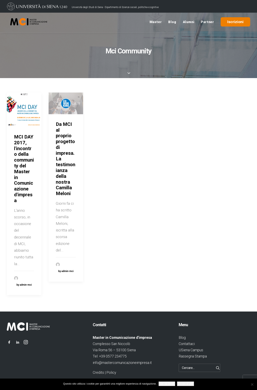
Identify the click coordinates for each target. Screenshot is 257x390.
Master (156, 23)
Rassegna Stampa (193, 356)
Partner (207, 23)
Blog (172, 23)
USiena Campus (191, 350)
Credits (98, 372)
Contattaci (187, 344)
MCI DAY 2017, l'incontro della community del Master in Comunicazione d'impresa (24, 170)
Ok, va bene (167, 383)
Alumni (189, 23)
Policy (111, 372)
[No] (252, 384)
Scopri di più (185, 383)
